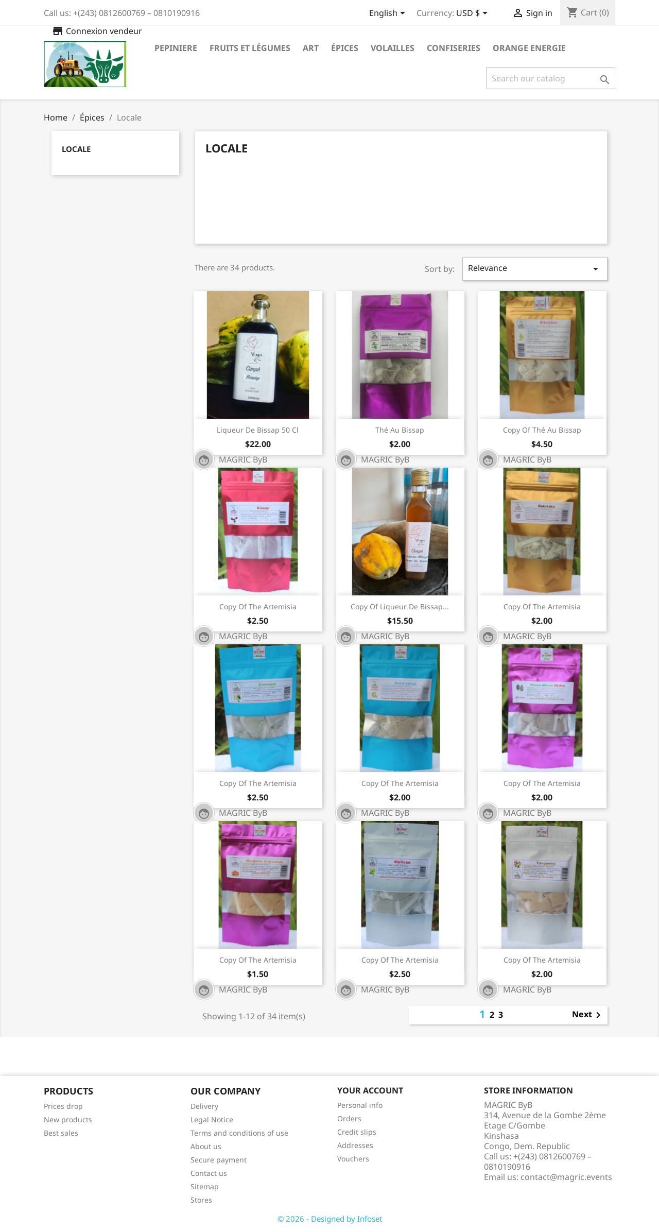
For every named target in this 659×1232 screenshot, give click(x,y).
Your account (370, 1090)
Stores (201, 1200)
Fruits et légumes (250, 48)
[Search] (550, 78)
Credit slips (356, 1132)
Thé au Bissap (399, 430)
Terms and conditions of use (239, 1133)
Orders (349, 1118)
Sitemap (204, 1186)
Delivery (204, 1106)
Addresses (355, 1145)
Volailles (392, 48)
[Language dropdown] (389, 14)
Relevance (535, 268)
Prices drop (63, 1106)
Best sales (61, 1133)
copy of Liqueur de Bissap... (400, 606)
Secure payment (218, 1160)
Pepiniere (175, 48)
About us (205, 1146)
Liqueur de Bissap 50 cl (258, 430)
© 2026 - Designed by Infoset (330, 1218)
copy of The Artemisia (258, 606)
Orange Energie (529, 48)
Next (588, 1015)
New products (68, 1119)
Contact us (208, 1173)
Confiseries (453, 48)
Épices (344, 48)
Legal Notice (211, 1119)
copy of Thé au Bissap (542, 430)
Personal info (360, 1105)
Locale (76, 149)
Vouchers (353, 1158)
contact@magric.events (566, 1177)
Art (311, 48)
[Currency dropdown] (473, 14)
